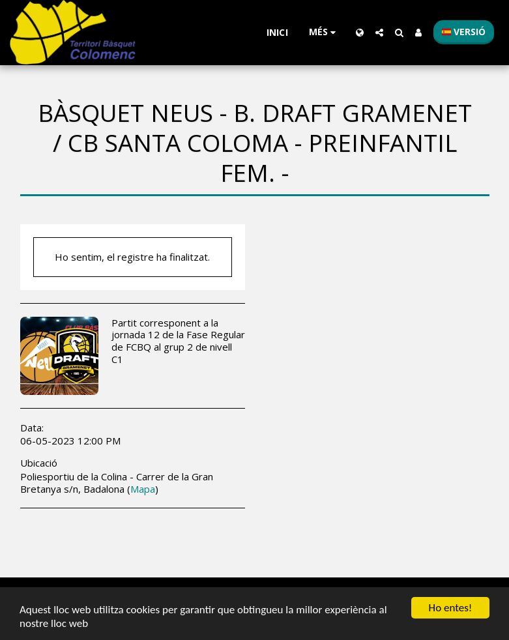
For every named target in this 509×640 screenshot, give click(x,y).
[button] (379, 32)
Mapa (142, 488)
